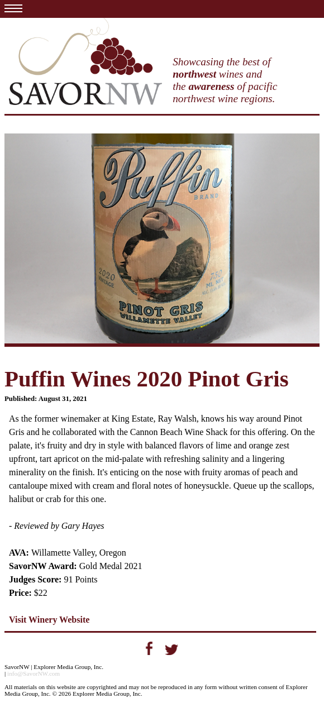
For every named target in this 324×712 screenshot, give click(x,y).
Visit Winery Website (49, 619)
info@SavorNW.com (33, 673)
